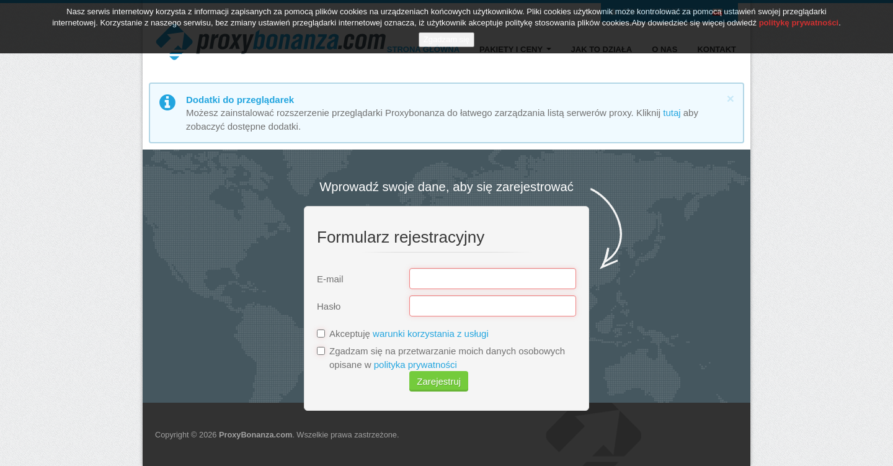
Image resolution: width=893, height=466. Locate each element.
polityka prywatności (415, 364)
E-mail (330, 279)
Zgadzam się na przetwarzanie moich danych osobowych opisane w (441, 357)
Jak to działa (602, 49)
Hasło (328, 306)
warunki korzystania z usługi (431, 333)
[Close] (730, 98)
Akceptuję (403, 333)
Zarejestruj (439, 381)
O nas (664, 49)
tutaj (671, 112)
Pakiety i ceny (515, 49)
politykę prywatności (799, 18)
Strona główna (423, 49)
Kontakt (716, 49)
